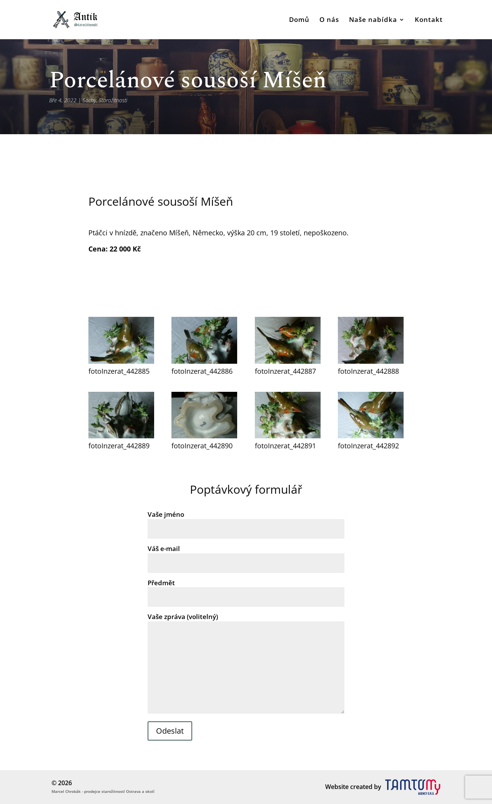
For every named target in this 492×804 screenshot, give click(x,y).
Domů (299, 20)
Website (337, 786)
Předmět (246, 589)
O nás (329, 20)
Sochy (89, 100)
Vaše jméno (246, 521)
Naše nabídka (373, 20)
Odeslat (170, 731)
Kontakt (429, 20)
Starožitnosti (113, 100)
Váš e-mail (246, 555)
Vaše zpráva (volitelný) (246, 664)
